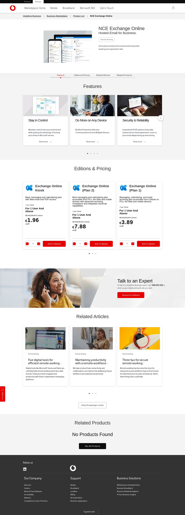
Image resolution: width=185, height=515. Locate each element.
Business (38, 2)
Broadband (69, 8)
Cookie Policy (55, 511)
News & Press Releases (33, 481)
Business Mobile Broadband (128, 481)
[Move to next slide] (161, 118)
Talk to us (2, 394)
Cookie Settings (82, 511)
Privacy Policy (42, 511)
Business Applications (79, 491)
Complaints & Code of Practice (36, 491)
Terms (32, 511)
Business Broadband (125, 478)
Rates (25, 511)
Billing (73, 484)
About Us (28, 475)
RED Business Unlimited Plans (129, 475)
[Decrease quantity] (27, 243)
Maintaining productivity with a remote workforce (92, 359)
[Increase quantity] (38, 243)
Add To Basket (54, 243)
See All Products (92, 436)
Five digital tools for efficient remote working (45, 359)
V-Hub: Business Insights (127, 484)
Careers (27, 478)
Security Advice (76, 488)
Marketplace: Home (34, 8)
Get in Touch (107, 8)
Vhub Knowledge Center (92, 395)
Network (27, 488)
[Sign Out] (173, 8)
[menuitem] (32, 16)
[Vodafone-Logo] (16, 8)
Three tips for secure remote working (135, 359)
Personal (27, 2)
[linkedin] (25, 459)
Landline (74, 481)
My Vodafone (68, 511)
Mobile (54, 8)
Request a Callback (131, 292)
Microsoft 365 (87, 8)
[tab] (60, 75)
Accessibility (29, 484)
